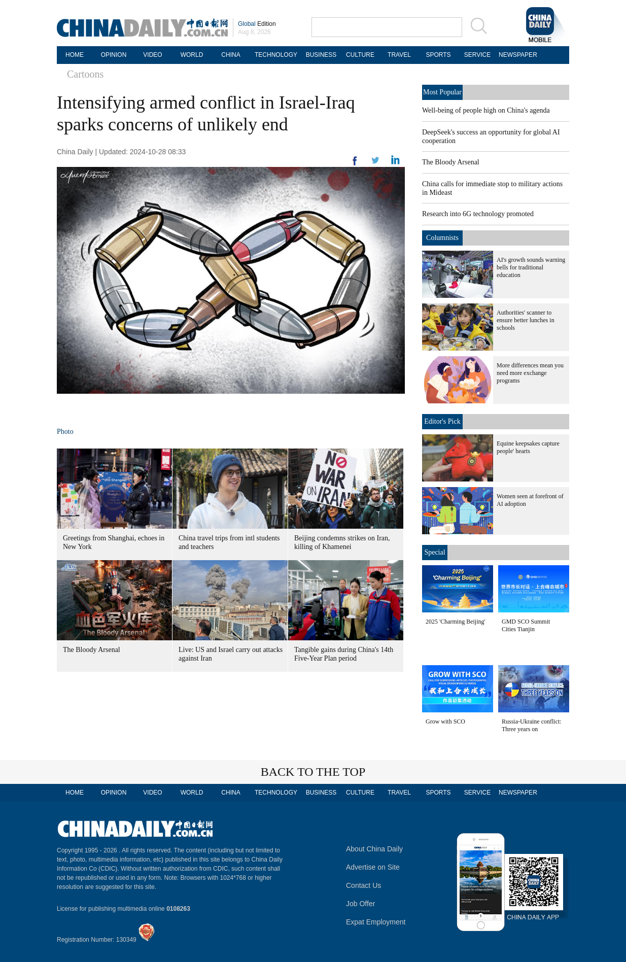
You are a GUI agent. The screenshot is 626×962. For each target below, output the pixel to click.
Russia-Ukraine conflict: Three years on (532, 725)
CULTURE (360, 54)
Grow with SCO (445, 721)
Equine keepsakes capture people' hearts (528, 447)
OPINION (114, 54)
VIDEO (152, 54)
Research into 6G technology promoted (478, 214)
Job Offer (360, 904)
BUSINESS (321, 54)
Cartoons (85, 74)
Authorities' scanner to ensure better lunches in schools (525, 320)
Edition (257, 23)
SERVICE (477, 54)
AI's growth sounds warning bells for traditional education (531, 267)
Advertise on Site (373, 867)
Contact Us (363, 885)
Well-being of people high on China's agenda (486, 110)
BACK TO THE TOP (313, 771)
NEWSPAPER (516, 54)
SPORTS (438, 54)
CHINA (230, 54)
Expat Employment (376, 922)
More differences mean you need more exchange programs (530, 373)
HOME (74, 54)
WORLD (192, 54)
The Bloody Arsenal (91, 650)
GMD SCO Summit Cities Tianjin (526, 625)
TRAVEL (399, 54)
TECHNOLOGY (276, 54)
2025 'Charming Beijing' (455, 621)
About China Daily (374, 849)
